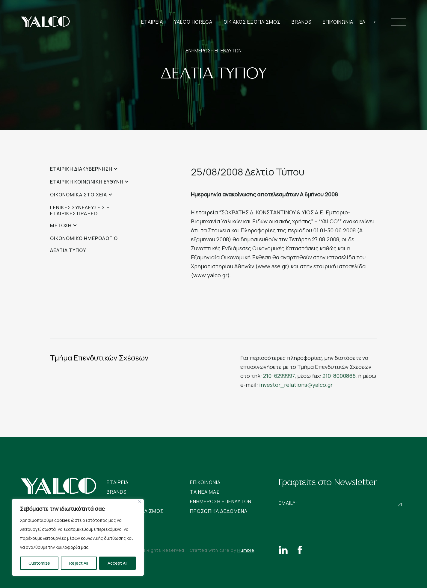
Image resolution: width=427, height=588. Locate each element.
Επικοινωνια (338, 22)
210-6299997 (279, 375)
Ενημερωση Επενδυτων (220, 501)
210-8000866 (339, 375)
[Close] (139, 501)
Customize (39, 563)
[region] (78, 537)
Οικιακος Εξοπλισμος (252, 22)
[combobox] (368, 22)
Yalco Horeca (193, 22)
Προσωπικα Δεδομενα (219, 511)
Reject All (78, 563)
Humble (245, 550)
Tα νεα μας (205, 492)
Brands (302, 22)
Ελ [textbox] (362, 22)
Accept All (117, 563)
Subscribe (400, 504)
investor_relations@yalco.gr (296, 384)
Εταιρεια (152, 22)
